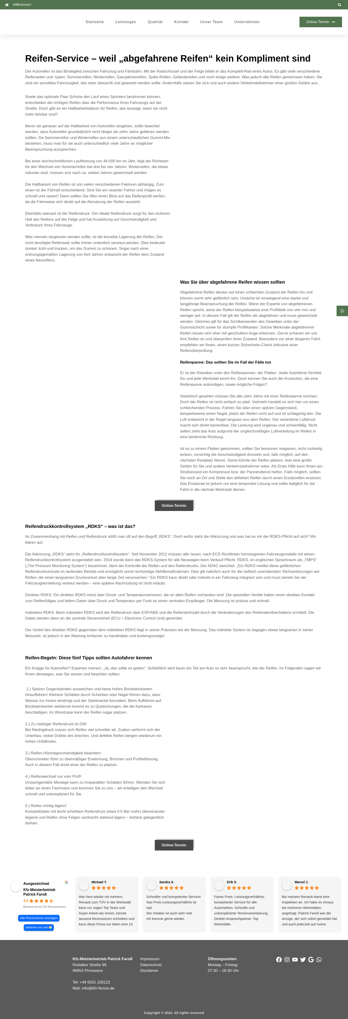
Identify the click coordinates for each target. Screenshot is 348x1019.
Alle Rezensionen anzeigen (38, 918)
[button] (339, 4)
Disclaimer (149, 970)
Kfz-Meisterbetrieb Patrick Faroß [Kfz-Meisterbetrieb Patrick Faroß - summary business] (39, 892)
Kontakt (181, 22)
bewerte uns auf (36, 927)
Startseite (95, 22)
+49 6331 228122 (95, 982)
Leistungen (125, 22)
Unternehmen (247, 22)
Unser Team (211, 22)
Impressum (149, 959)
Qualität (155, 22)
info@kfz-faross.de (98, 988)
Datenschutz (151, 965)
